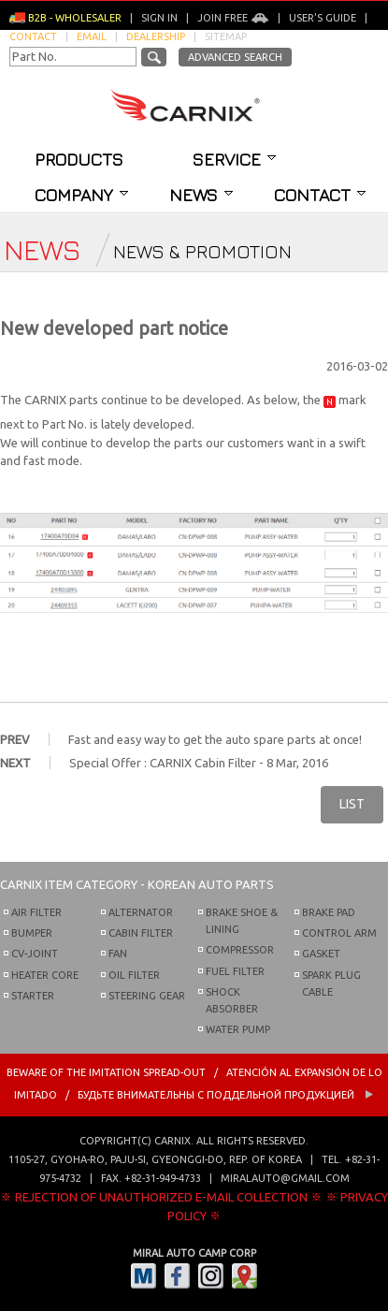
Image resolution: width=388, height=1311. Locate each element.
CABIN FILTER (140, 933)
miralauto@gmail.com (285, 1178)
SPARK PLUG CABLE (331, 983)
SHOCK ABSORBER (232, 1000)
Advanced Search (235, 57)
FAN (117, 953)
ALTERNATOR (140, 912)
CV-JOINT (34, 953)
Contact (320, 194)
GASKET (321, 953)
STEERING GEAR (146, 995)
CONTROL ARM (339, 933)
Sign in (159, 17)
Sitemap (226, 36)
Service (234, 159)
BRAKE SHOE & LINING (242, 921)
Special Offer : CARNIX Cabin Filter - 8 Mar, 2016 (198, 762)
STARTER (32, 995)
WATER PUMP (238, 1029)
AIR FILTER (36, 912)
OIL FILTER (134, 975)
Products (79, 159)
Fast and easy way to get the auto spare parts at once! (215, 739)
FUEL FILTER (235, 971)
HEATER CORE (45, 975)
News (201, 194)
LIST (352, 803)
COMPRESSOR (240, 949)
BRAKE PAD (328, 912)
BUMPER (31, 933)
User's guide (322, 17)
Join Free (233, 17)
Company (81, 194)
